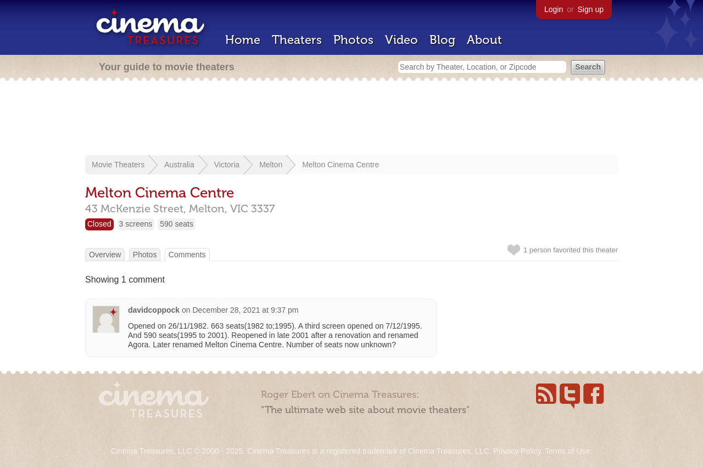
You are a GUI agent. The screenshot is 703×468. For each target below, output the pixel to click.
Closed (99, 223)
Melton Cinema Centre (340, 164)
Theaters (297, 39)
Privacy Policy (516, 451)
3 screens (136, 223)
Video (401, 39)
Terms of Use (567, 451)
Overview (105, 254)
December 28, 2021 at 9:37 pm (246, 310)
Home (242, 39)
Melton (270, 164)
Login (553, 9)
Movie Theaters (118, 164)
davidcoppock (154, 310)
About (484, 39)
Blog (442, 39)
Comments (187, 254)
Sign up (591, 9)
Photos (353, 39)
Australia (179, 164)
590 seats (176, 223)
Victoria (226, 164)
